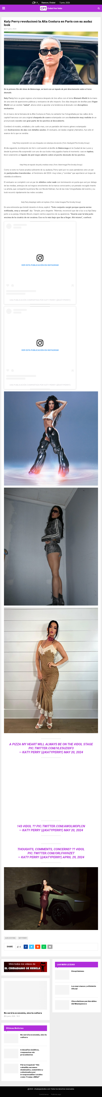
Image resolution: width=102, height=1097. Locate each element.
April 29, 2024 (73, 857)
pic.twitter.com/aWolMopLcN (60, 826)
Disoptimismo (77, 971)
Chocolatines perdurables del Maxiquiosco (84, 1002)
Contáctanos (44, 1094)
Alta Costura (10, 938)
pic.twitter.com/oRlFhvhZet (51, 853)
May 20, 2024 (73, 752)
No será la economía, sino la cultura (23, 1013)
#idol (78, 744)
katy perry (23, 938)
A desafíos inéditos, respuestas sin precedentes (29, 1052)
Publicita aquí (56, 1094)
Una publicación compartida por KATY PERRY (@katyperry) (40, 300)
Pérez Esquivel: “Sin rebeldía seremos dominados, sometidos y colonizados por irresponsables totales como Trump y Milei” (31, 1071)
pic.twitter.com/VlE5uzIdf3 (51, 748)
